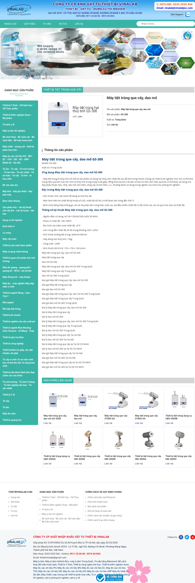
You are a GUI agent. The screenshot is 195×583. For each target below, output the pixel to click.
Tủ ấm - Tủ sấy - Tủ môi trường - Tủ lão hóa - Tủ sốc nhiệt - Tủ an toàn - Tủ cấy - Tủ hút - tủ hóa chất (18, 174)
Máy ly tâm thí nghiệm (14, 130)
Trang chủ (10, 24)
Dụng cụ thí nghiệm (13, 220)
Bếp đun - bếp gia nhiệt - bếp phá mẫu (17, 193)
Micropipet (8, 302)
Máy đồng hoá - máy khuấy (16, 277)
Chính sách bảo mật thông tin (101, 497)
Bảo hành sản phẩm (97, 506)
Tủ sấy (6, 401)
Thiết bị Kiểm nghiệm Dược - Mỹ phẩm (17, 116)
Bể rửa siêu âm (10, 185)
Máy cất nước (9, 239)
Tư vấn (47, 24)
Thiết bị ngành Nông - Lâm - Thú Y (17, 294)
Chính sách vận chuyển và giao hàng (105, 515)
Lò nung (7, 232)
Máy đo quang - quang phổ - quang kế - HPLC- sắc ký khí (17, 269)
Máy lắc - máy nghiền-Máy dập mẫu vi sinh (18, 285)
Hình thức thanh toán (98, 502)
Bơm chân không (11, 201)
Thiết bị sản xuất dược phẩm (17, 245)
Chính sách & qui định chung (101, 520)
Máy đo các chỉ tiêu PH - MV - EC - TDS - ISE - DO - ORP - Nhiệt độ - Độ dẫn (18, 159)
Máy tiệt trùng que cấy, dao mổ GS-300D (55, 417)
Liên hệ (79, 24)
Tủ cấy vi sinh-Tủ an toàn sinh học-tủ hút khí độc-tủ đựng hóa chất (19, 362)
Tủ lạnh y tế (8, 124)
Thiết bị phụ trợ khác (13, 337)
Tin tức (63, 24)
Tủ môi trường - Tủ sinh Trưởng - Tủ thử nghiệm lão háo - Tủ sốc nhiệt (19, 385)
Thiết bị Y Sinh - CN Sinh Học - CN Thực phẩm (18, 107)
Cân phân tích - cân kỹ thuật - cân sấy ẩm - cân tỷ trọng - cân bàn (18, 210)
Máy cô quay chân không (15, 251)
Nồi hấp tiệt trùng (11, 308)
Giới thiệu (29, 24)
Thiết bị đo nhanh (12, 315)
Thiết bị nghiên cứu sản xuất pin (19, 321)
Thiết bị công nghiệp (13, 343)
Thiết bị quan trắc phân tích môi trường (19, 259)
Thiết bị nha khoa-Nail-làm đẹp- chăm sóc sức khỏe (19, 374)
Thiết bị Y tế (9, 394)
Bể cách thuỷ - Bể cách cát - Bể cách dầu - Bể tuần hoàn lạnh (18, 139)
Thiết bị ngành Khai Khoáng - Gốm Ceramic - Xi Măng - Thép (18, 329)
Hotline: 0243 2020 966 (175, 4)
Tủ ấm (6, 407)
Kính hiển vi (8, 226)
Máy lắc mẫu (9, 413)
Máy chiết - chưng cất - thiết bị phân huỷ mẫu (18, 148)
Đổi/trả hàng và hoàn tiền (100, 511)
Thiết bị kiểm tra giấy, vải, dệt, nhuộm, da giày (18, 352)
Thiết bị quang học (12, 420)
